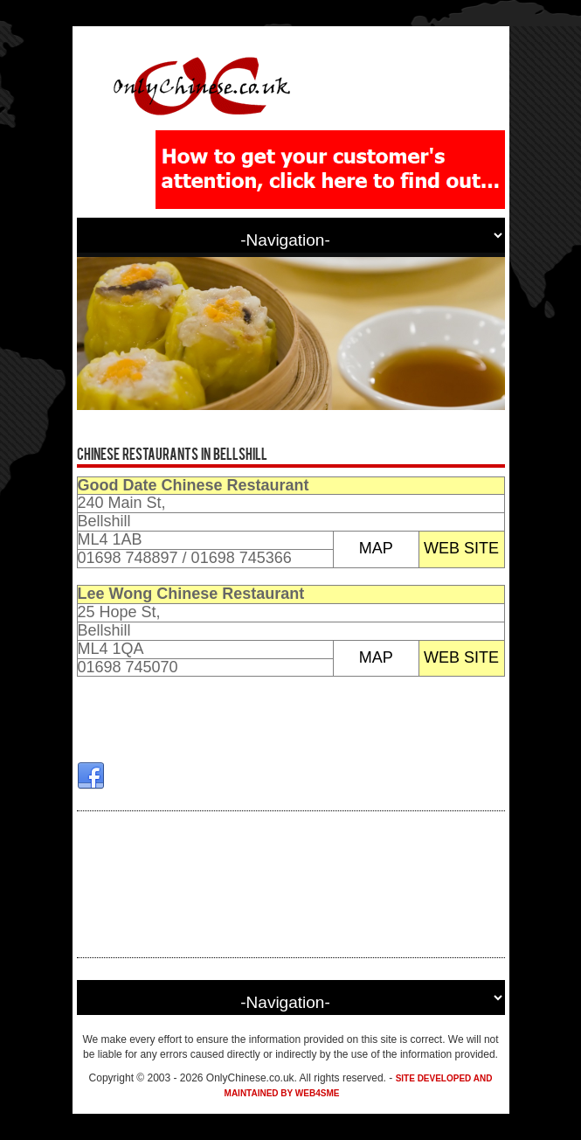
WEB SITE (461, 548)
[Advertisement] (291, 884)
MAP (376, 548)
